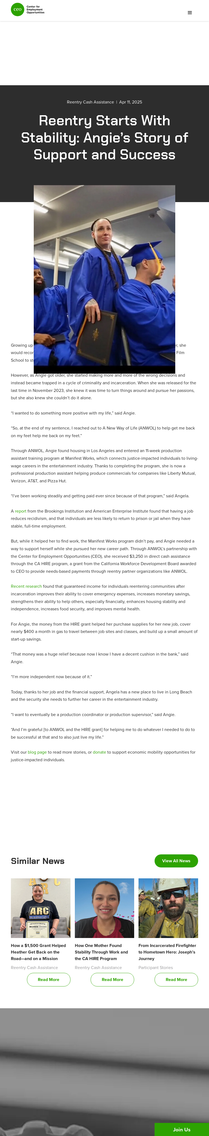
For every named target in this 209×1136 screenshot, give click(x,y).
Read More (48, 979)
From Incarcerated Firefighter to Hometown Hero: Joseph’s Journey (167, 952)
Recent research (26, 586)
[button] (190, 13)
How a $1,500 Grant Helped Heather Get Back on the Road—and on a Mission (38, 952)
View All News (176, 861)
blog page (37, 752)
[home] (27, 12)
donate (99, 752)
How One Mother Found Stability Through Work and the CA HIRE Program (101, 952)
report (20, 511)
